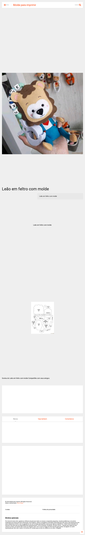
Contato (7, 509)
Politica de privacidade (48, 509)
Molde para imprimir (24, 4)
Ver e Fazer (20, 503)
